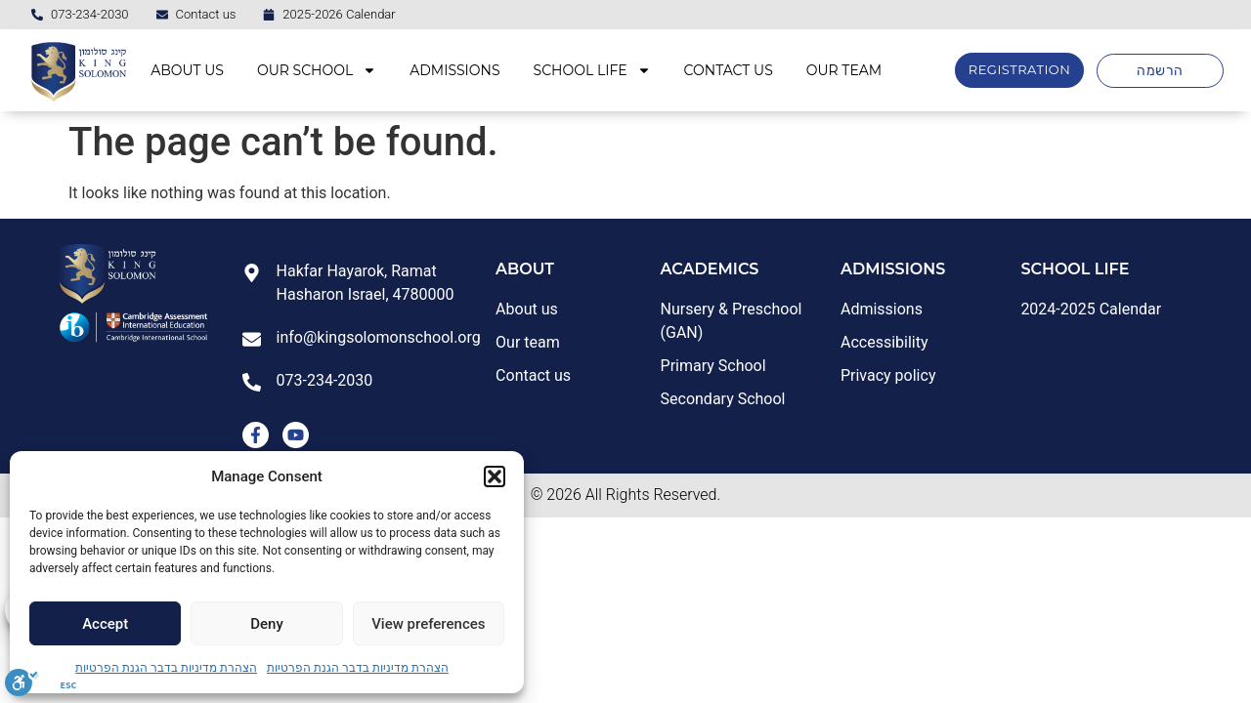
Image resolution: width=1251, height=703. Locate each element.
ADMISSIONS (454, 70)
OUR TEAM (844, 70)
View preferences (428, 624)
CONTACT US (728, 70)
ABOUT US (187, 70)
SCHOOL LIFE (592, 70)
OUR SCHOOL (316, 70)
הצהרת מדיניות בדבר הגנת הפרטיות (166, 668)
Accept (105, 624)
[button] (494, 476)
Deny (266, 624)
